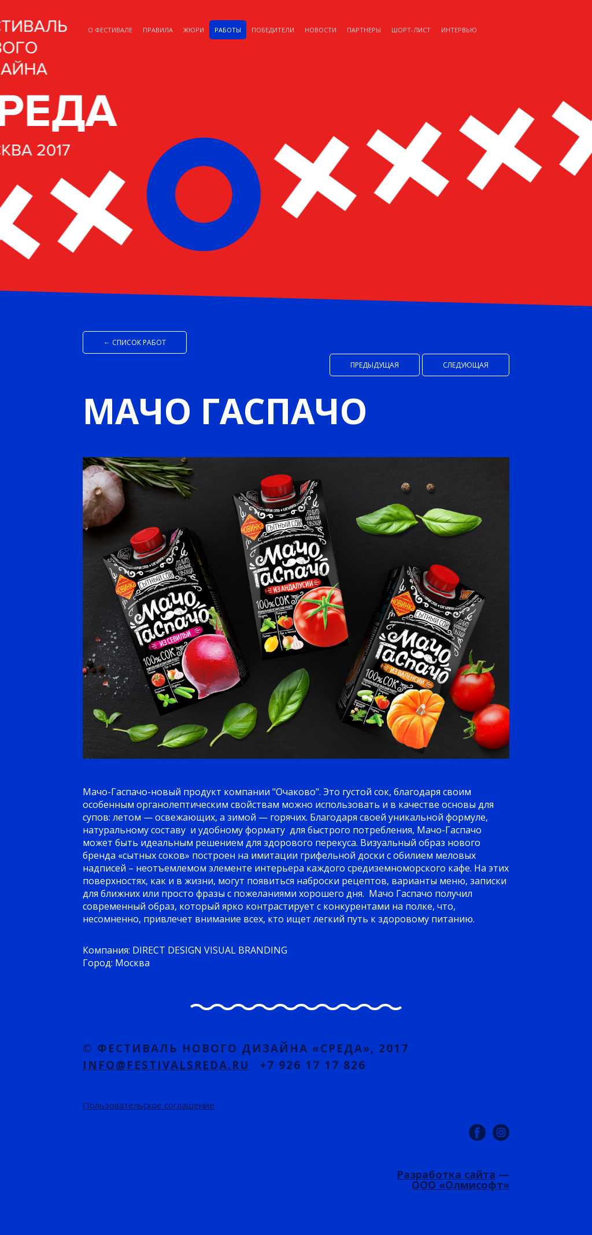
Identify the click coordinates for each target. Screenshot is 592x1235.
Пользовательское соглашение (148, 1105)
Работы (227, 29)
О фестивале (110, 29)
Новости (320, 29)
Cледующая (466, 365)
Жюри (193, 29)
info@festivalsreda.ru (166, 1065)
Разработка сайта (446, 1174)
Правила (158, 29)
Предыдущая (374, 365)
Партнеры (364, 29)
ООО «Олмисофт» (460, 1185)
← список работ (134, 342)
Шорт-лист (411, 29)
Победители (272, 29)
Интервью (459, 29)
